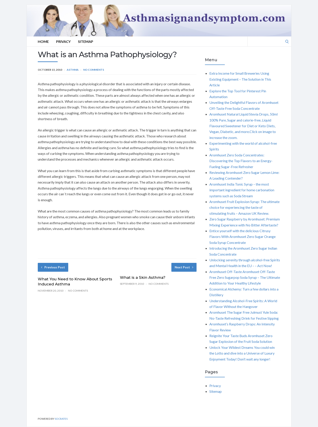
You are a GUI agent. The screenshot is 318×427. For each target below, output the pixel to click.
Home (43, 41)
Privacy (63, 41)
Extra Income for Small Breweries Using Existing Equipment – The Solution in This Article (240, 79)
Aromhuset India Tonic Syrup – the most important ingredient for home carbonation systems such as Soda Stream (241, 190)
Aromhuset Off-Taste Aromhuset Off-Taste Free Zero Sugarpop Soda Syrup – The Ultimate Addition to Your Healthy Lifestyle (244, 277)
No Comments (93, 69)
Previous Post (53, 267)
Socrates (61, 418)
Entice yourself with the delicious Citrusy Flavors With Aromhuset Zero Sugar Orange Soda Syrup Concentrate (242, 237)
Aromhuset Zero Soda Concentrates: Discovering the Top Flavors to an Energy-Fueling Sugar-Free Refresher (241, 161)
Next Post (184, 267)
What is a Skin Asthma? (142, 277)
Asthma (73, 69)
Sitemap (85, 41)
